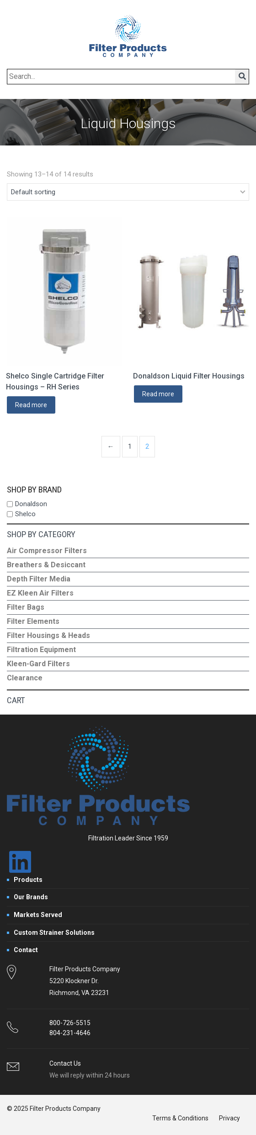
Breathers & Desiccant (46, 564)
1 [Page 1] (130, 446)
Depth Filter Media (38, 579)
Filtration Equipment (41, 649)
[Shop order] (128, 192)
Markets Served (38, 914)
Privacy (229, 1118)
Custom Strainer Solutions (54, 932)
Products (28, 879)
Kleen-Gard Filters (38, 663)
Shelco (25, 514)
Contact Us (65, 1063)
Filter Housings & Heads (48, 635)
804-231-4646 (70, 1033)
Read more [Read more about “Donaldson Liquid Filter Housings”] (158, 394)
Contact (26, 950)
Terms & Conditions (180, 1118)
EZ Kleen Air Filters (40, 593)
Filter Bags (25, 607)
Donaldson (31, 504)
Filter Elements (33, 621)
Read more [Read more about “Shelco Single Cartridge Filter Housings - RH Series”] (31, 405)
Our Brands (31, 897)
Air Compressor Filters (47, 550)
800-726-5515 (70, 1022)
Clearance (25, 678)
